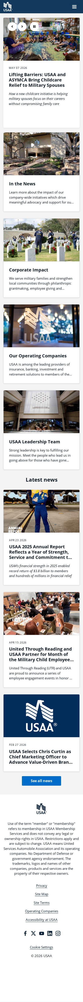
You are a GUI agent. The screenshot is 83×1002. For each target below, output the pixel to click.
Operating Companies (41, 911)
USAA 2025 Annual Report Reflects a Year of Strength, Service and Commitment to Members (40, 555)
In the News (22, 184)
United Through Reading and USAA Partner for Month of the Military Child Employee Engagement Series (40, 657)
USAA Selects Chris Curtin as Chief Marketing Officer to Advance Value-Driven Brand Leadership (40, 759)
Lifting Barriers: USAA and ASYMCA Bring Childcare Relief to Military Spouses (37, 80)
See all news (41, 780)
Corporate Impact (28, 270)
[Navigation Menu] (74, 6)
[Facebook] (25, 933)
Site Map (41, 894)
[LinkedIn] (49, 933)
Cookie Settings (41, 947)
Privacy (41, 885)
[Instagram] (58, 933)
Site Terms (42, 902)
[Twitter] (33, 933)
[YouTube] (41, 933)
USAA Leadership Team (34, 442)
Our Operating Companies (38, 356)
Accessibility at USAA (42, 919)
